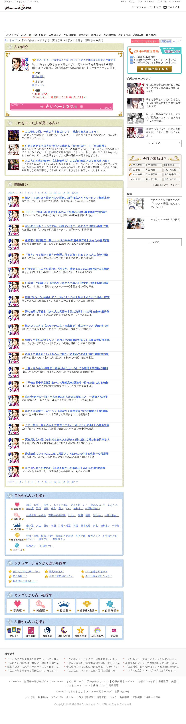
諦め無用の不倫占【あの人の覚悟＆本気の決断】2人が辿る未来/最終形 (67, 311)
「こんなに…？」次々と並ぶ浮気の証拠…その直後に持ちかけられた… (105, 670)
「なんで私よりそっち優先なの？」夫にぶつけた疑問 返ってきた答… (45, 670)
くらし (132, 2)
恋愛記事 (138, 34)
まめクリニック (75, 681)
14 (64, 193)
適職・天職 (32, 535)
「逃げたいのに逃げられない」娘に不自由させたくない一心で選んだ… (46, 662)
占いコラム (124, 34)
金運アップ (94, 535)
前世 (95, 525)
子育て (124, 2)
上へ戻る (154, 242)
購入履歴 (151, 34)
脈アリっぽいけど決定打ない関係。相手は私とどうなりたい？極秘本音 (67, 197)
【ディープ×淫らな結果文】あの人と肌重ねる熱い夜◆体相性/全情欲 (66, 212)
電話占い (83, 34)
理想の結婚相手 (57, 515)
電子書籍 (114, 685)
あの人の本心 (61, 505)
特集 (129, 194)
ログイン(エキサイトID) (145, 41)
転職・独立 (47, 535)
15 (68, 193)
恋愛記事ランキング (139, 78)
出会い (72, 515)
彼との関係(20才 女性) (144, 57)
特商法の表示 (153, 697)
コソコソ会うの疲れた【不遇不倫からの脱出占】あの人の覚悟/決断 (65, 467)
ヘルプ (177, 41)
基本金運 (80, 535)
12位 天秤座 (170, 179)
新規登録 (166, 41)
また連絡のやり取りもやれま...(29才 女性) (155, 59)
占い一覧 (26, 34)
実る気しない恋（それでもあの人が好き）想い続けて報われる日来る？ (67, 439)
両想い (47, 505)
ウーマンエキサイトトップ (146, 7)
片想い (37, 505)
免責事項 (124, 697)
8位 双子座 (151, 179)
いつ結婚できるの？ (96, 571)
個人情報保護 (86, 697)
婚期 (80, 515)
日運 (75, 525)
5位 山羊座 (151, 165)
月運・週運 (64, 525)
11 (50, 193)
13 (59, 193)
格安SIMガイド (146, 681)
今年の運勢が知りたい (61, 576)
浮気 (38, 508)
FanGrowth (57, 681)
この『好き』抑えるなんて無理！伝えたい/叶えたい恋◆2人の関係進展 (67, 425)
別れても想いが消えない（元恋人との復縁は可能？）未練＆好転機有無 (67, 339)
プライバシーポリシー (63, 697)
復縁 (46, 508)
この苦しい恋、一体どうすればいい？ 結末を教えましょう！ (62, 131)
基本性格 (86, 525)
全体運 (30, 525)
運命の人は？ (97, 505)
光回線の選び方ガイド (36, 681)
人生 (38, 525)
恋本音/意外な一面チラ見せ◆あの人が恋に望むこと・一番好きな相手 (66, 396)
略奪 (53, 508)
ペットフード (74, 685)
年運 (53, 525)
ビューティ (150, 2)
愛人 (60, 508)
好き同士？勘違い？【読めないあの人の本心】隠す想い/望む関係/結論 (67, 283)
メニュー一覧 (175, 2)
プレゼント (162, 2)
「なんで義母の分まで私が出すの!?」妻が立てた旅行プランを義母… (104, 662)
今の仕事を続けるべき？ (98, 576)
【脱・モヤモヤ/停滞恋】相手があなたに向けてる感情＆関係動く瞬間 (66, 368)
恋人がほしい (56, 571)
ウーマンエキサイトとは (69, 691)
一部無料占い (92, 508)
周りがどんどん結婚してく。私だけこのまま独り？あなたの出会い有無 (67, 297)
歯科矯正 (163, 681)
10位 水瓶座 (170, 169)
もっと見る (154, 143)
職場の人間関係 (64, 535)
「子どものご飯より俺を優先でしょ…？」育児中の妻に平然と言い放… (46, 659)
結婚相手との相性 (36, 515)
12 (55, 193)
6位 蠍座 (150, 169)
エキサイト (174, 7)
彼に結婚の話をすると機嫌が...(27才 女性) (155, 62)
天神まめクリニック (98, 681)
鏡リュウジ (38, 85)
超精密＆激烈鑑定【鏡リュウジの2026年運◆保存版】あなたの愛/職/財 (67, 240)
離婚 (88, 515)
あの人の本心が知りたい (26, 571)
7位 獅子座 (151, 174)
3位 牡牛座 (136, 174)
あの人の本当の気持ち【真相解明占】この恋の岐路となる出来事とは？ (67, 160)
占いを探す (40, 34)
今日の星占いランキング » (165, 185)
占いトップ (12, 34)
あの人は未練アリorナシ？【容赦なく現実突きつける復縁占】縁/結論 (66, 411)
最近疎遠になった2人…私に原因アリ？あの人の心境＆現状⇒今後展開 (67, 453)
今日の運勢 (70, 34)
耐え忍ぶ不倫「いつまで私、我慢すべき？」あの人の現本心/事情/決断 (67, 226)
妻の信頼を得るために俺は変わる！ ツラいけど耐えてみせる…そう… (104, 666)
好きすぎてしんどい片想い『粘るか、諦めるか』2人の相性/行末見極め (67, 268)
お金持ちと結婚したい (25, 581)
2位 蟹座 (135, 169)
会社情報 (30, 697)
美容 (173, 681)
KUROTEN (15, 681)
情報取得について (106, 697)
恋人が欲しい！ (79, 505)
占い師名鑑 (110, 34)
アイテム (130, 681)
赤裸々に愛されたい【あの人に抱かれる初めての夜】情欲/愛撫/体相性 (67, 354)
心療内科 (117, 681)
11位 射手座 (170, 174)
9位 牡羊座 (169, 165)
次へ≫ (75, 193)
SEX (68, 508)
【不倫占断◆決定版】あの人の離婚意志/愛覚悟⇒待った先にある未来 (66, 382)
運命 (46, 525)
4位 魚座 (135, 179)
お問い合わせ (122, 691)
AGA (87, 685)
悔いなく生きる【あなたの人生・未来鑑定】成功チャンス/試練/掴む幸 (67, 325)
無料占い (96, 34)
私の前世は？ (20, 576)
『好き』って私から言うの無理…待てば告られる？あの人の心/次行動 (66, 254)
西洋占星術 (38, 76)
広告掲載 (137, 697)
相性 (28, 505)
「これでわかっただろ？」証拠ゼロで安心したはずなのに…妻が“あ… (104, 659)
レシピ (140, 2)
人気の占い (55, 34)
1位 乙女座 (136, 165)
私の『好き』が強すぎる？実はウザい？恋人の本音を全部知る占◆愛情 (76, 60)
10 (46, 193)
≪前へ (11, 193)
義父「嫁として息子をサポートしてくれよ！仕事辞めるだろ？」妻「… (46, 666)
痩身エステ (99, 685)
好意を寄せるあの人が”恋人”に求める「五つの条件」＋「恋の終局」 (66, 145)
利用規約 (43, 697)
